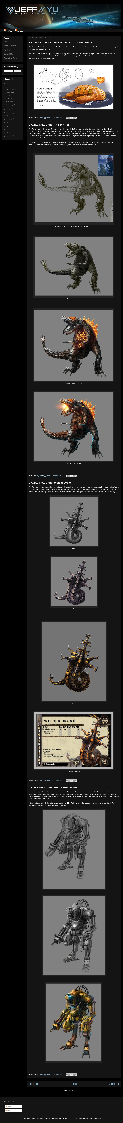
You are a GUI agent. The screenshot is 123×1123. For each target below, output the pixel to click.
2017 (9, 113)
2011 (9, 133)
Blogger (100, 1118)
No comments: (57, 118)
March (8, 102)
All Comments (11, 1111)
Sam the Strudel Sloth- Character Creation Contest (61, 42)
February (9, 105)
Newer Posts (34, 1084)
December (10, 89)
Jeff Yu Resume (10, 46)
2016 (9, 116)
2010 (9, 136)
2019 (9, 86)
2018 (9, 109)
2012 (9, 129)
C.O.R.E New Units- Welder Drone (50, 482)
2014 (9, 123)
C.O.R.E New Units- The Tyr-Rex (49, 124)
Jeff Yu (9, 30)
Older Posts (114, 1084)
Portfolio (7, 50)
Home (74, 1084)
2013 (9, 126)
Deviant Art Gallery (11, 58)
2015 (9, 119)
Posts (8, 1107)
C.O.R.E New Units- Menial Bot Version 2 (55, 787)
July (8, 98)
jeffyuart (20, 30)
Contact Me (8, 54)
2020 (9, 83)
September (10, 93)
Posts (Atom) (78, 1090)
